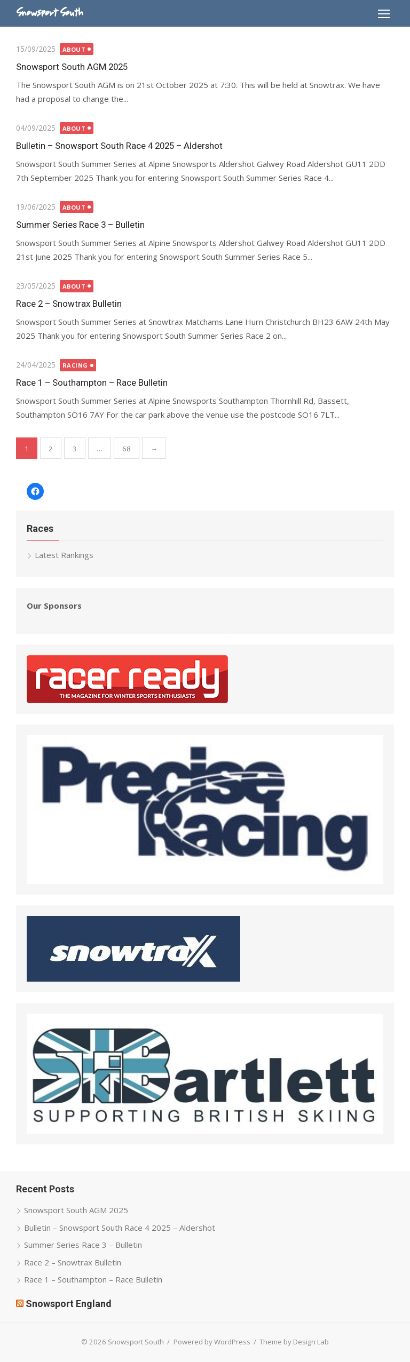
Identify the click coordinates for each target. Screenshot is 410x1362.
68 (126, 448)
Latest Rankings (64, 554)
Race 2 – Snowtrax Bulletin (69, 303)
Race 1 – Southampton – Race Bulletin (92, 382)
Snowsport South (49, 13)
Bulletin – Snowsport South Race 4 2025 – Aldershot (119, 145)
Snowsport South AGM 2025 (72, 66)
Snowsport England (69, 1303)
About (74, 49)
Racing (75, 365)
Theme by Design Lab (294, 1342)
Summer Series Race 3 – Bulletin (80, 224)
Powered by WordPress (212, 1342)
